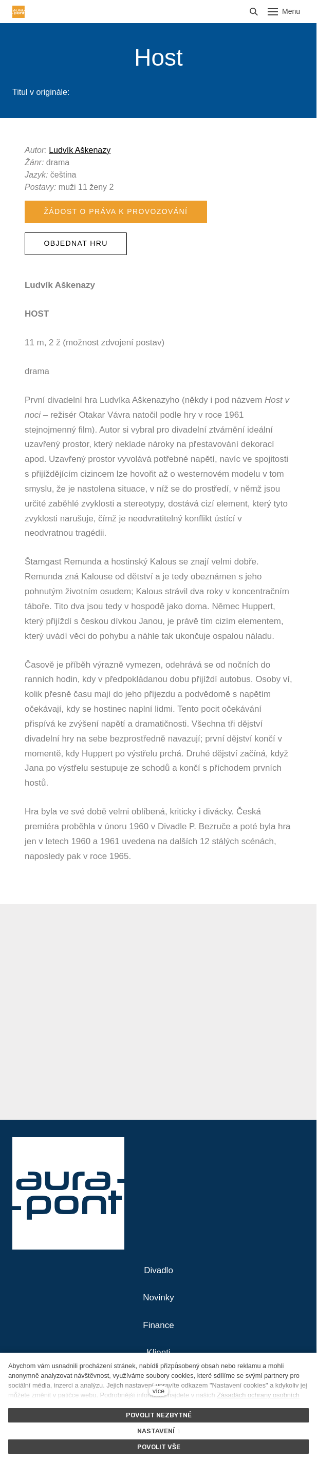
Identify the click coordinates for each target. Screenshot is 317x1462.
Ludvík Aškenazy (79, 150)
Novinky (158, 1297)
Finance (158, 1325)
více (158, 1391)
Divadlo (158, 1270)
